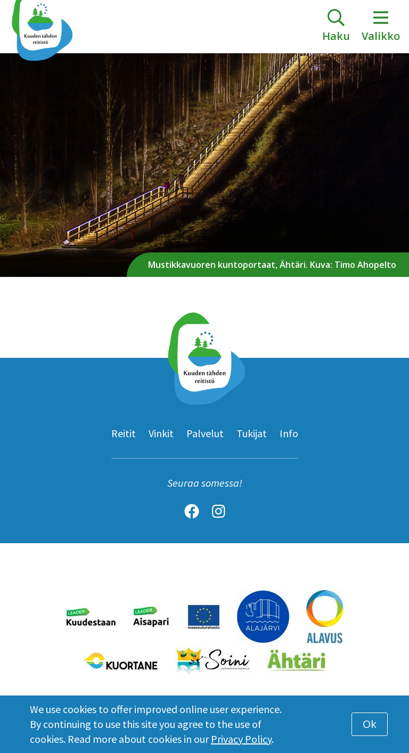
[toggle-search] (336, 27)
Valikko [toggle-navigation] (381, 26)
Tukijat (251, 433)
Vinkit (161, 433)
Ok (370, 724)
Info (289, 433)
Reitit (123, 433)
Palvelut (205, 433)
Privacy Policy (241, 739)
